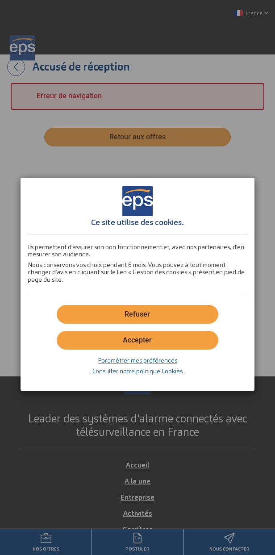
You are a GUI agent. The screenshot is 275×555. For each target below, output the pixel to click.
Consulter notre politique (137, 371)
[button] (137, 340)
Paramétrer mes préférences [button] (137, 360)
